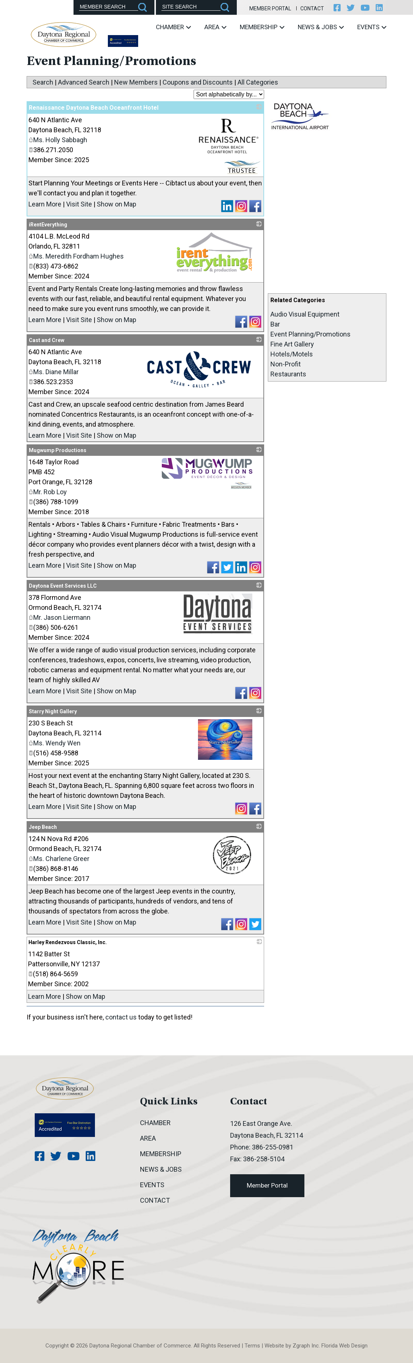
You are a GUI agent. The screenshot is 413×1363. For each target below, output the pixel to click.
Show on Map (116, 204)
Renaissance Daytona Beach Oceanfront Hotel (93, 107)
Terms (252, 1345)
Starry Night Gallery (53, 711)
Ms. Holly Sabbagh (57, 140)
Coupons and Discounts (198, 82)
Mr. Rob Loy (47, 492)
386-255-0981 (272, 1147)
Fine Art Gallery (292, 344)
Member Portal (270, 8)
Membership (262, 27)
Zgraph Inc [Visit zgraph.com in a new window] (306, 1345)
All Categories (258, 82)
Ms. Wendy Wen (54, 743)
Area (215, 27)
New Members (136, 82)
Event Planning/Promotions (310, 334)
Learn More (44, 204)
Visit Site (79, 204)
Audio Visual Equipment (304, 314)
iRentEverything (48, 225)
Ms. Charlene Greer (58, 858)
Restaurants (288, 374)
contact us (121, 1017)
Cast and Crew (46, 340)
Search (43, 82)
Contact (312, 8)
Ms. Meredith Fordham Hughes (76, 256)
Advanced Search (83, 82)
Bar (275, 324)
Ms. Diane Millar (53, 372)
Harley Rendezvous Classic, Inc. (67, 942)
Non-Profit (285, 364)
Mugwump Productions (57, 450)
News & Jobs (321, 27)
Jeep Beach (43, 827)
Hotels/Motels (291, 354)
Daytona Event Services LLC (63, 586)
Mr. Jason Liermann (59, 617)
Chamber (173, 27)
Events (371, 27)
